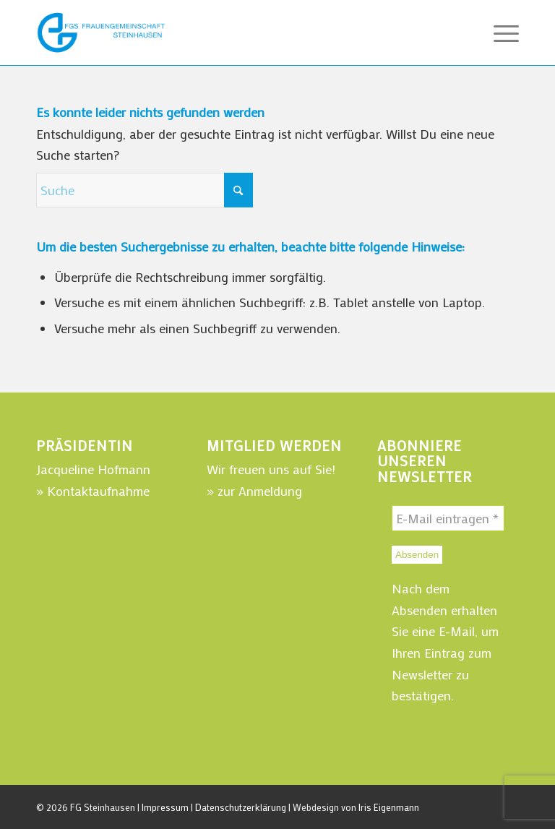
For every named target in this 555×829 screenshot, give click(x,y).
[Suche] (144, 190)
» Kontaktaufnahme (93, 490)
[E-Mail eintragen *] (448, 518)
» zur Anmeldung (254, 490)
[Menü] (499, 32)
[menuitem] (499, 32)
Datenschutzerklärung (240, 807)
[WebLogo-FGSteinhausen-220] (101, 32)
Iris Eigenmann (388, 807)
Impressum (165, 807)
